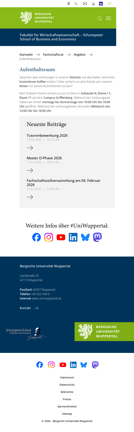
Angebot (80, 55)
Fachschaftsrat (53, 55)
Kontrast (69, 3)
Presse (67, 399)
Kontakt (25, 308)
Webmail (85, 3)
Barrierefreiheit (67, 406)
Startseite (26, 55)
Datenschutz (67, 384)
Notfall (93, 3)
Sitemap (67, 413)
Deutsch (110, 3)
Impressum (67, 377)
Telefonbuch (77, 3)
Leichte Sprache (101, 3)
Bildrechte (67, 392)
